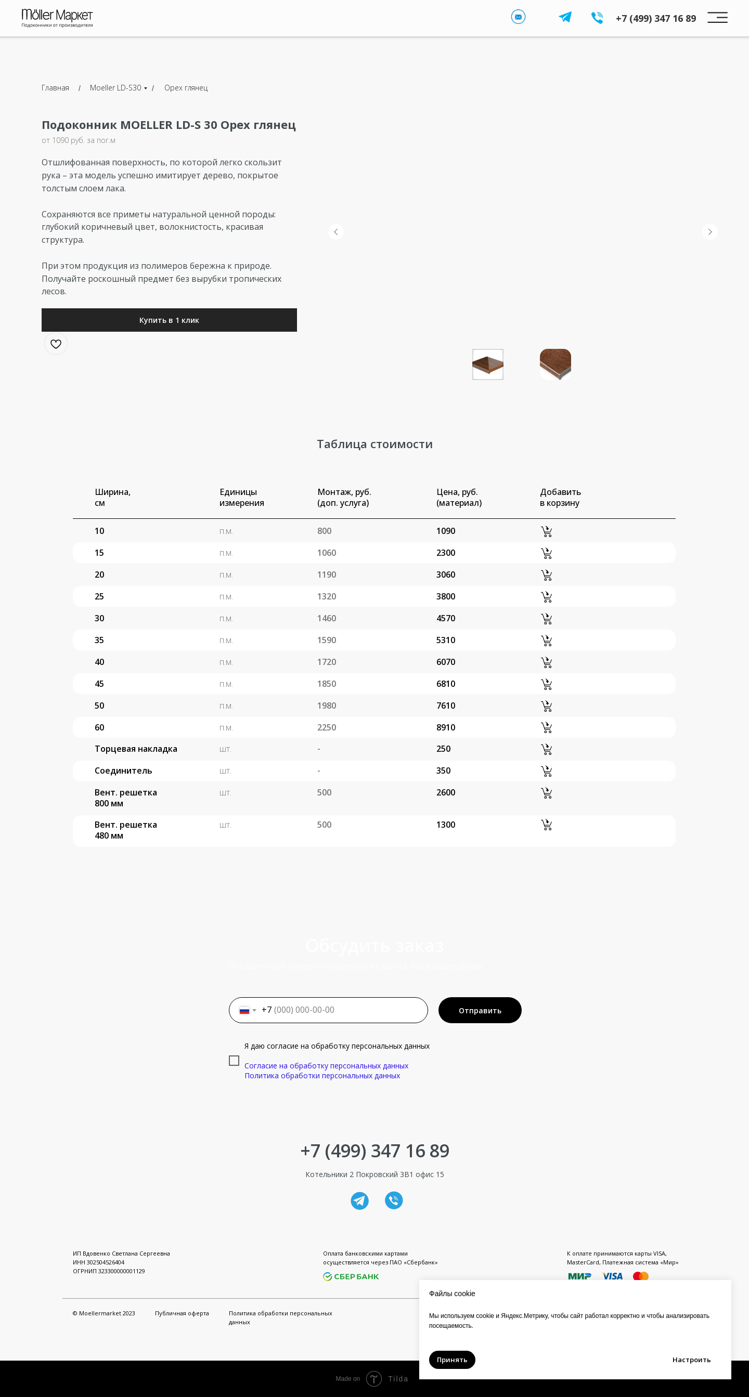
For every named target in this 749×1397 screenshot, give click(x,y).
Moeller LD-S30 (115, 88)
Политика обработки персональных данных (322, 1075)
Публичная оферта (182, 1313)
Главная (55, 88)
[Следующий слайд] (710, 232)
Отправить (480, 1010)
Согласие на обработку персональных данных (326, 1065)
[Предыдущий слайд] (336, 232)
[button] (169, 320)
